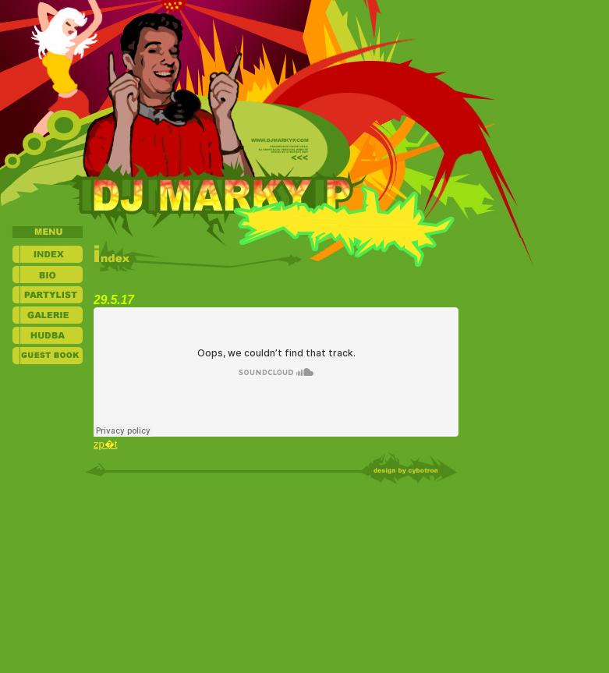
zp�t (105, 444)
